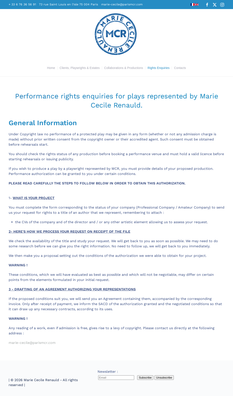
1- (116, 166)
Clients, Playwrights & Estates (80, 68)
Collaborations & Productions (123, 68)
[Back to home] (116, 34)
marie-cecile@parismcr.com (122, 4)
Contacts (180, 68)
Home (51, 68)
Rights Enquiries (158, 68)
